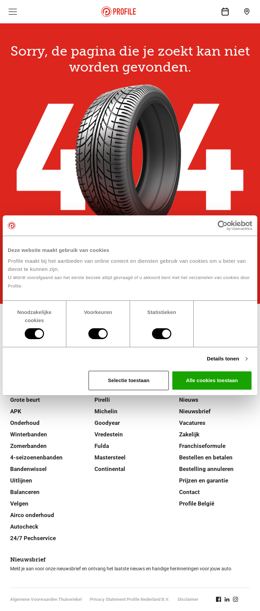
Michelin (105, 411)
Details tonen (223, 358)
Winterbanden (28, 434)
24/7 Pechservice (33, 538)
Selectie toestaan (129, 380)
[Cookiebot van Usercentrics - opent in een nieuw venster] (222, 225)
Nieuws (188, 399)
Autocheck (24, 526)
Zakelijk (189, 434)
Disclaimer (188, 599)
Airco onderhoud (32, 515)
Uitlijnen (21, 480)
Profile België (196, 503)
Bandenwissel (28, 469)
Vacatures (192, 422)
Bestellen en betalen (206, 457)
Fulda (101, 445)
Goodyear (107, 422)
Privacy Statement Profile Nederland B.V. (130, 599)
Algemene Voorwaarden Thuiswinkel (46, 599)
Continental (109, 469)
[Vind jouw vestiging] (247, 11)
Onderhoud (25, 422)
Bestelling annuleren (206, 469)
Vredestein (108, 434)
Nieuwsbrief (195, 411)
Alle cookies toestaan (212, 380)
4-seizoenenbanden (36, 457)
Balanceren (25, 492)
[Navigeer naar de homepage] (118, 11)
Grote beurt (25, 399)
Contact (189, 492)
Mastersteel (110, 457)
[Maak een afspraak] (225, 11)
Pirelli (102, 399)
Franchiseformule (202, 445)
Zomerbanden (28, 445)
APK (15, 411)
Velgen (19, 503)
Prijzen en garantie (203, 480)
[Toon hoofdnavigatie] (13, 11)
